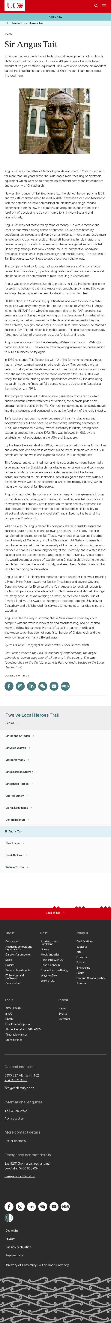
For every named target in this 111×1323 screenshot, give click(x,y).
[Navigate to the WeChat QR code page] (42, 686)
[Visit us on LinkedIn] (31, 686)
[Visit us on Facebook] (9, 686)
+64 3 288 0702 (15, 1111)
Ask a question (14, 1118)
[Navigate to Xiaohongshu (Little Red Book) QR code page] (65, 686)
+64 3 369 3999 (15, 1080)
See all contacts (15, 1141)
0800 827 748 (14, 1075)
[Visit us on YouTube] (54, 686)
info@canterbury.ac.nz (19, 1088)
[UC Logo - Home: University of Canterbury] (14, 5)
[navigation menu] (103, 6)
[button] (55, 17)
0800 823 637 (28, 1168)
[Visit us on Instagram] (20, 686)
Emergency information (19, 1176)
